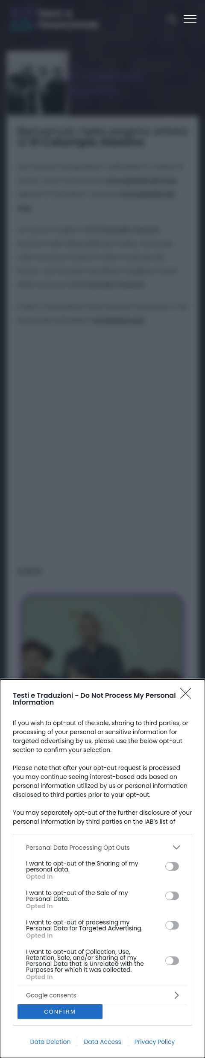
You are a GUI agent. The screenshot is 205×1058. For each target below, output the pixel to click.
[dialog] (102, 868)
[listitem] (102, 847)
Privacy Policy (155, 1042)
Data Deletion (50, 1042)
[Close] (188, 696)
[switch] (172, 866)
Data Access (102, 1042)
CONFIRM (60, 1011)
